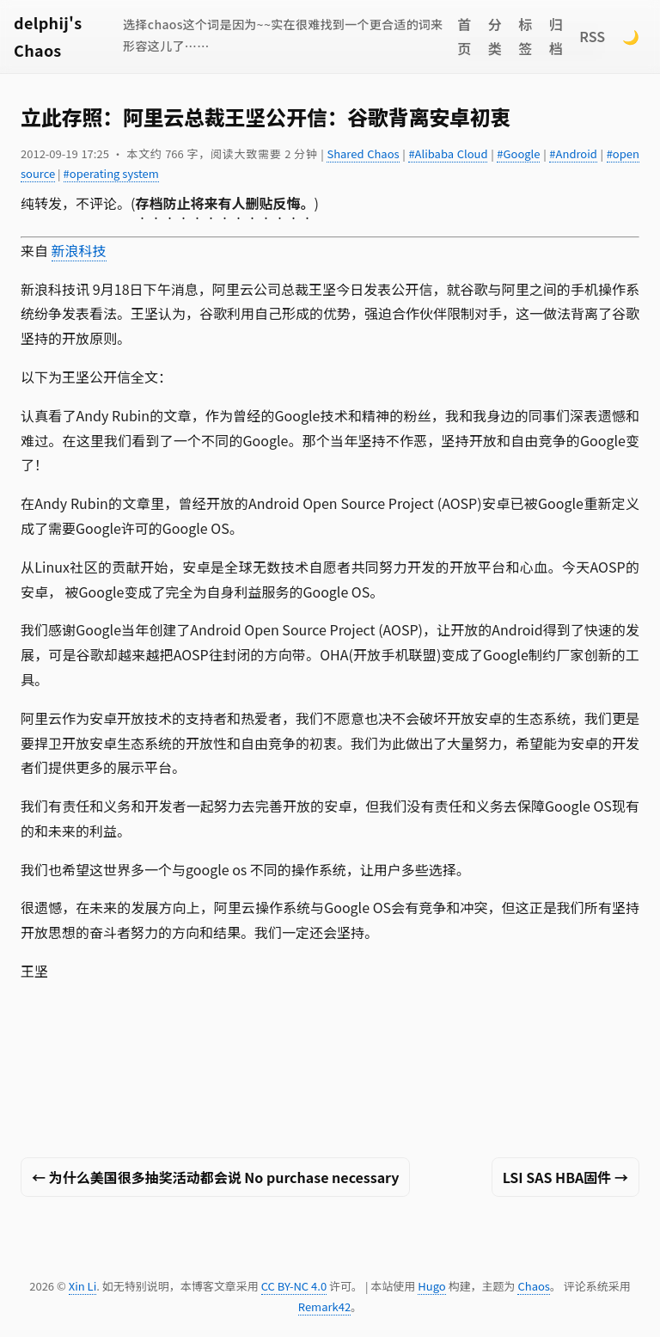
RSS (592, 36)
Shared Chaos (363, 153)
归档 (556, 36)
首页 (464, 36)
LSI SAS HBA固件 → (565, 1177)
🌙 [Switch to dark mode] (630, 36)
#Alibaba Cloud (447, 153)
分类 (495, 36)
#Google (518, 153)
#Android (572, 153)
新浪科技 (79, 250)
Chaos (533, 1286)
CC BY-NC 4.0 (294, 1286)
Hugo (431, 1286)
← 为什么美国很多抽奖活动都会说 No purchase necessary (215, 1177)
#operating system (111, 173)
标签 (525, 36)
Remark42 (324, 1306)
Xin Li (83, 1286)
